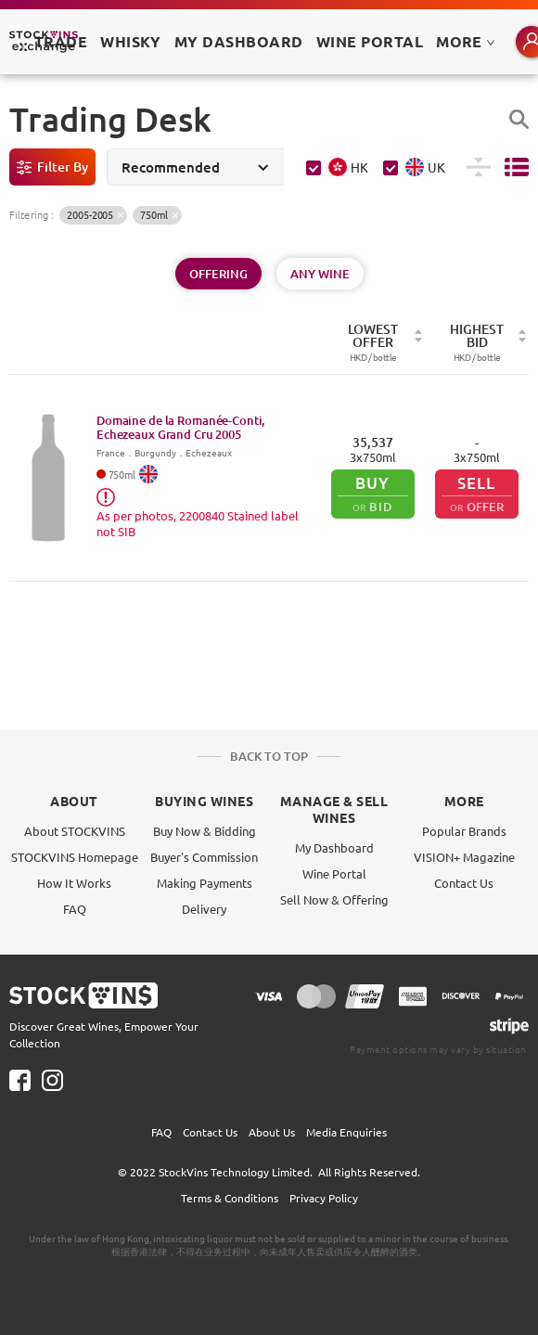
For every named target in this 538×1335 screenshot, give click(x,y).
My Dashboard (334, 847)
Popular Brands (464, 831)
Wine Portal (369, 41)
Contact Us (463, 883)
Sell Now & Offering (334, 899)
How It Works (74, 883)
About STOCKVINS (74, 831)
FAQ (74, 909)
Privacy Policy (323, 1197)
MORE (465, 41)
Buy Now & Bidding (204, 831)
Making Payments (204, 883)
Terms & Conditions (229, 1197)
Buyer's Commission (204, 857)
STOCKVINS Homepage (74, 857)
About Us (272, 1131)
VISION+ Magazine (464, 857)
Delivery (204, 909)
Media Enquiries (346, 1131)
